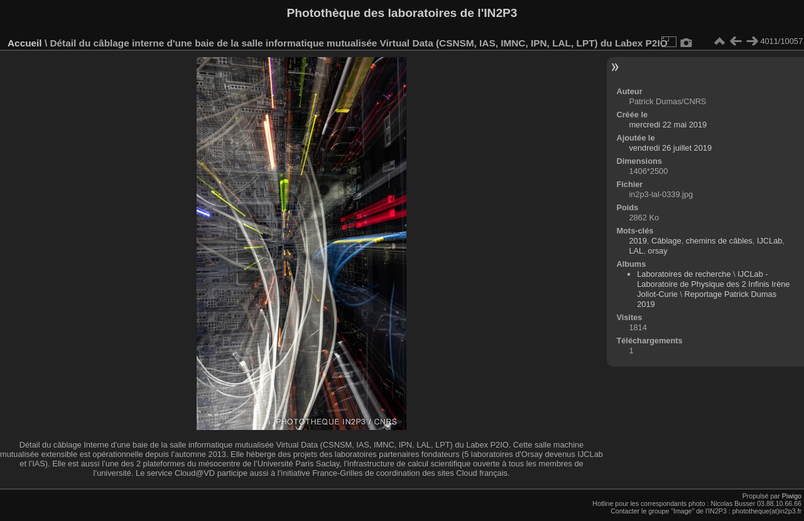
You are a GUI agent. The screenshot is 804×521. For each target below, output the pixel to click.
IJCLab (770, 240)
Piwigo (791, 496)
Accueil (25, 43)
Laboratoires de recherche (684, 274)
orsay (657, 250)
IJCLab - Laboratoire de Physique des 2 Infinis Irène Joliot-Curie (713, 284)
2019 (637, 240)
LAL (636, 250)
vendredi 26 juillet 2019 (670, 148)
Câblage (666, 240)
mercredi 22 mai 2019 (668, 124)
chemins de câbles (719, 240)
